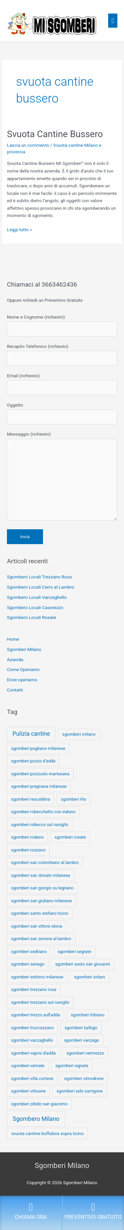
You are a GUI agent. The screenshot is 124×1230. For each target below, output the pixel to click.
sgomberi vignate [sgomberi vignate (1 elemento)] (71, 1065)
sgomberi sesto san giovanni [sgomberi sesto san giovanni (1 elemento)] (82, 964)
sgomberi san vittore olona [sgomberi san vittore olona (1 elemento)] (36, 926)
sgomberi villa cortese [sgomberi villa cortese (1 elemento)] (32, 1078)
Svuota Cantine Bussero (55, 134)
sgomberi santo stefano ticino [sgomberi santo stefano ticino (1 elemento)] (39, 913)
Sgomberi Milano (24, 649)
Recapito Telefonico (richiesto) (62, 355)
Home (13, 639)
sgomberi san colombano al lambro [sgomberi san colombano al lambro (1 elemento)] (45, 862)
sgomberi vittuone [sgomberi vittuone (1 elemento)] (28, 1091)
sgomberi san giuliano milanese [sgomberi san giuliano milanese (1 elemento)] (41, 900)
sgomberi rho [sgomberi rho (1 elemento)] (73, 799)
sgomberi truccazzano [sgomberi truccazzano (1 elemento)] (32, 1027)
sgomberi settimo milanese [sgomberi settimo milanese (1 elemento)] (37, 976)
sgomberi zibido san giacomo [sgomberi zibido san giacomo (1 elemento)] (39, 1103)
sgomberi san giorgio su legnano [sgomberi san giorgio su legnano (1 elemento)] (42, 887)
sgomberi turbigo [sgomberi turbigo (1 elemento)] (80, 1027)
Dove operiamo (22, 679)
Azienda (15, 659)
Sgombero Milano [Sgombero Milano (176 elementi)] (36, 1118)
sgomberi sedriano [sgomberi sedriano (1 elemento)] (29, 951)
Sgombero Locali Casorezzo (35, 607)
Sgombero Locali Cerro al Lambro (40, 587)
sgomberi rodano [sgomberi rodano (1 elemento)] (27, 837)
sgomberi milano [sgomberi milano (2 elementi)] (79, 734)
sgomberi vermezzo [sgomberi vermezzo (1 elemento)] (85, 1053)
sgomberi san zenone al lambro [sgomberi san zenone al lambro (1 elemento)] (41, 938)
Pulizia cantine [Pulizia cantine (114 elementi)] (31, 733)
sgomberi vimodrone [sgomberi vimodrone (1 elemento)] (83, 1078)
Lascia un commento (28, 145)
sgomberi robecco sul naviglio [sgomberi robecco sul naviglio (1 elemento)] (39, 824)
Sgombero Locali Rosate (31, 617)
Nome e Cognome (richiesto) (62, 325)
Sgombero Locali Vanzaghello (37, 597)
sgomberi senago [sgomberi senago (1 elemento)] (27, 964)
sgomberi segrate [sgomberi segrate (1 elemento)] (74, 951)
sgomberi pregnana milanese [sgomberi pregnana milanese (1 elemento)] (39, 786)
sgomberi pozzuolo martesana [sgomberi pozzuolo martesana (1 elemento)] (40, 773)
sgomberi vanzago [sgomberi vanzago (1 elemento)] (81, 1040)
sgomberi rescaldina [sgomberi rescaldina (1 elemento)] (30, 799)
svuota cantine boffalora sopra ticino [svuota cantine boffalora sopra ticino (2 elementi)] (47, 1133)
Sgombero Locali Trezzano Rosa (39, 576)
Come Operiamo (23, 669)
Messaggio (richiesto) (62, 477)
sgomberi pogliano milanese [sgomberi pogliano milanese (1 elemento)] (38, 748)
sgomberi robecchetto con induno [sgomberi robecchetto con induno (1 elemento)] (43, 811)
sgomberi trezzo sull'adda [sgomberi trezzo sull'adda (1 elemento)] (35, 1014)
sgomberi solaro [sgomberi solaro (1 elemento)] (89, 976)
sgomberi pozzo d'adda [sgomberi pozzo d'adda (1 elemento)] (33, 760)
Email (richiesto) (62, 384)
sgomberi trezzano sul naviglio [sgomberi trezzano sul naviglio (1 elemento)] (40, 1002)
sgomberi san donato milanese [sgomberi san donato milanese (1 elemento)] (40, 875)
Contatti (15, 689)
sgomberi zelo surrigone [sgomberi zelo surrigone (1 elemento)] (80, 1091)
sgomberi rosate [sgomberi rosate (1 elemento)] (70, 837)
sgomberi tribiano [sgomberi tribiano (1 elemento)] (87, 1014)
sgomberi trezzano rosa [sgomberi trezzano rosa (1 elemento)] (34, 989)
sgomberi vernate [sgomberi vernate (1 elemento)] (28, 1065)
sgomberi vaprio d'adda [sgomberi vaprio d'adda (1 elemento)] (33, 1053)
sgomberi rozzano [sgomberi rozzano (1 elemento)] (28, 849)
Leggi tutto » (19, 229)
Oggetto (62, 413)
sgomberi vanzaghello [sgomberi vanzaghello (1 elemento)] (32, 1040)
